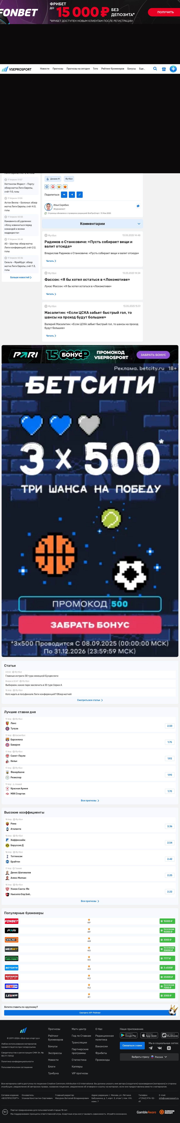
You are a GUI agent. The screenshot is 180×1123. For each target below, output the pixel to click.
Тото (95, 68)
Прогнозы (58, 68)
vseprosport (17, 69)
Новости (44, 68)
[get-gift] (164, 69)
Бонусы (131, 68)
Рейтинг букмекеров (112, 68)
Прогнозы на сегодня (78, 68)
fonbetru (90, 561)
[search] (155, 69)
